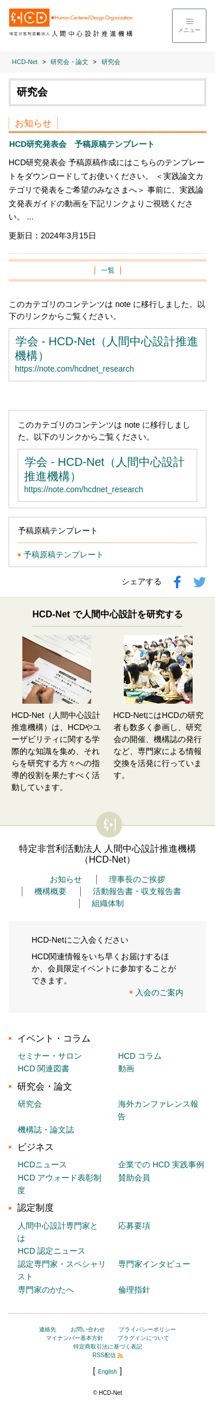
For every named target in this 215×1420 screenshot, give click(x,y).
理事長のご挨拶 (137, 879)
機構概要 (50, 891)
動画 (126, 1068)
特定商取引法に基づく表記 (107, 1346)
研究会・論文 (69, 61)
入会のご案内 (159, 992)
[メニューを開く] (189, 26)
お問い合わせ (88, 1329)
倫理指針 (134, 1289)
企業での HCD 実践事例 (161, 1164)
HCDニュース (42, 1164)
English (107, 1372)
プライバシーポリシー (147, 1329)
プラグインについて (143, 1338)
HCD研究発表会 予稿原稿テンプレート (82, 144)
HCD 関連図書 (43, 1068)
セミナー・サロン (50, 1055)
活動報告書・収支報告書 (137, 891)
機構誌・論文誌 (46, 1129)
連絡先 (47, 1329)
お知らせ (66, 879)
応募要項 (134, 1225)
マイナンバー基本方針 (74, 1338)
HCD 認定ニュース (51, 1250)
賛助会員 (134, 1177)
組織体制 (108, 903)
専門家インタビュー (154, 1264)
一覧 (108, 270)
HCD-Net (25, 61)
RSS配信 (107, 1355)
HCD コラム (140, 1055)
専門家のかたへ (46, 1289)
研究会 (110, 61)
